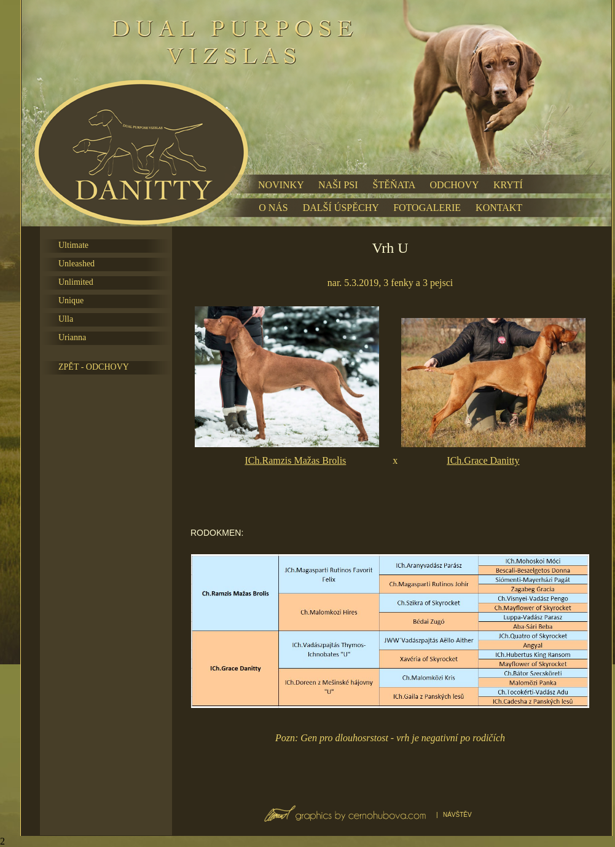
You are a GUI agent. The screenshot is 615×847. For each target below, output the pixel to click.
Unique (71, 300)
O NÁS (273, 207)
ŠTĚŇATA (394, 185)
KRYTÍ (508, 185)
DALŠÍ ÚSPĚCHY (340, 207)
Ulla (65, 319)
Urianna (72, 337)
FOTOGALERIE (427, 207)
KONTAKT (499, 207)
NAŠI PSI (338, 185)
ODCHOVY (454, 185)
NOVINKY (281, 185)
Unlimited (75, 282)
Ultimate (73, 245)
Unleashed (76, 263)
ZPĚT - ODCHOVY (93, 367)
